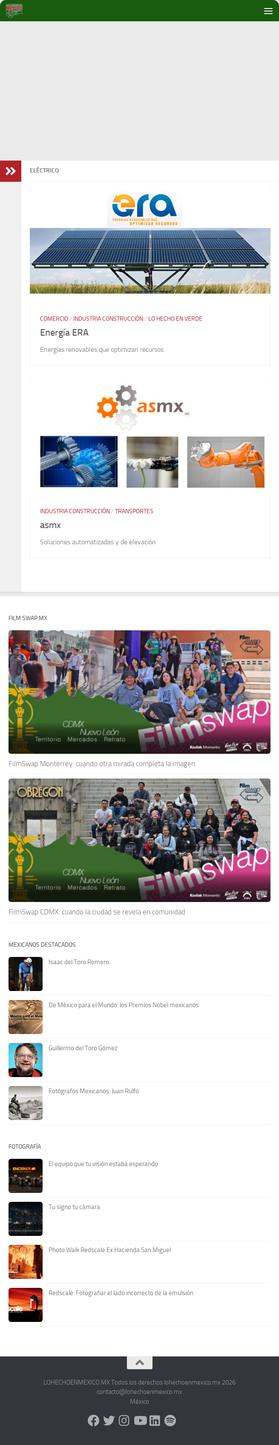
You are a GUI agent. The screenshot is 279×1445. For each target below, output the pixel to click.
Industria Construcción (108, 318)
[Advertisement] (144, 89)
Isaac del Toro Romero (79, 962)
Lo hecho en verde (175, 318)
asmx (50, 525)
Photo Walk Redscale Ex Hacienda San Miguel (110, 1250)
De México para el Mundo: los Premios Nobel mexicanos (124, 1005)
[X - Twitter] (109, 1421)
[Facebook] (94, 1421)
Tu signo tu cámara (74, 1207)
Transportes (134, 511)
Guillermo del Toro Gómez (83, 1048)
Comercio (54, 318)
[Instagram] (124, 1421)
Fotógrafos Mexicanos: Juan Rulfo (94, 1091)
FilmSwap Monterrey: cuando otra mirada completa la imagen (102, 763)
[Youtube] (140, 1421)
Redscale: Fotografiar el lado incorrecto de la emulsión (121, 1293)
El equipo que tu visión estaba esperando (103, 1164)
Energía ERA (64, 332)
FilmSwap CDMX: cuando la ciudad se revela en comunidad (97, 912)
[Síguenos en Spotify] (170, 1421)
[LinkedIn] (155, 1421)
